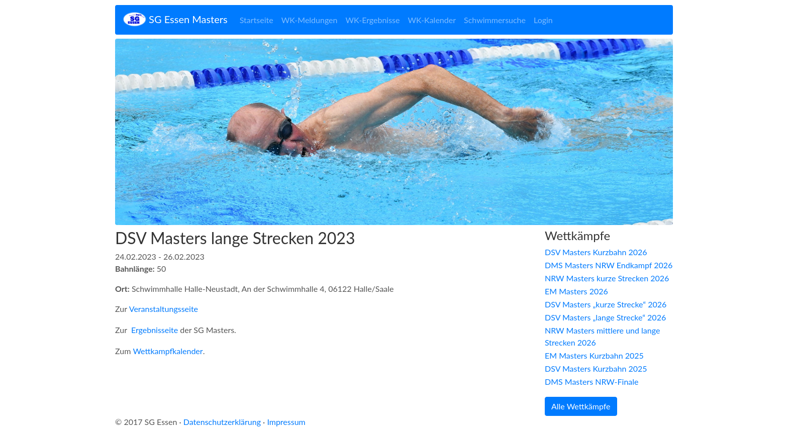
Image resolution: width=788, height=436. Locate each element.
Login (543, 20)
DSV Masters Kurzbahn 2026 (596, 252)
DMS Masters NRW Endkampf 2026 (608, 265)
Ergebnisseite (154, 330)
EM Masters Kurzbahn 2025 (594, 355)
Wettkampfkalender (168, 351)
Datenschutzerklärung (222, 421)
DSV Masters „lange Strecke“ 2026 (605, 317)
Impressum (286, 421)
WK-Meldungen (309, 20)
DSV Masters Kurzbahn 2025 (596, 368)
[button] (157, 132)
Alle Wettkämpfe (581, 406)
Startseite (256, 20)
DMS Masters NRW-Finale (592, 381)
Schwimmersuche (495, 20)
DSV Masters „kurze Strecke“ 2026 (605, 304)
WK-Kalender (432, 20)
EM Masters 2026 (576, 291)
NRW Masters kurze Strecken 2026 (607, 278)
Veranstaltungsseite (163, 308)
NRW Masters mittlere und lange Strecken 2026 (602, 336)
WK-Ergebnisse (372, 20)
